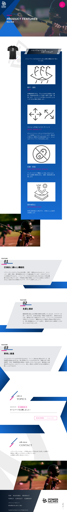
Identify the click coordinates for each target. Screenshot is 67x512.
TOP (9, 495)
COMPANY (28, 498)
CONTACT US (36, 475)
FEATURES (17, 495)
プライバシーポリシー (14, 502)
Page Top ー (62, 506)
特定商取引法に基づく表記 (15, 505)
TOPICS (11, 498)
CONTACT (19, 498)
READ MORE (40, 418)
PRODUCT (25, 495)
